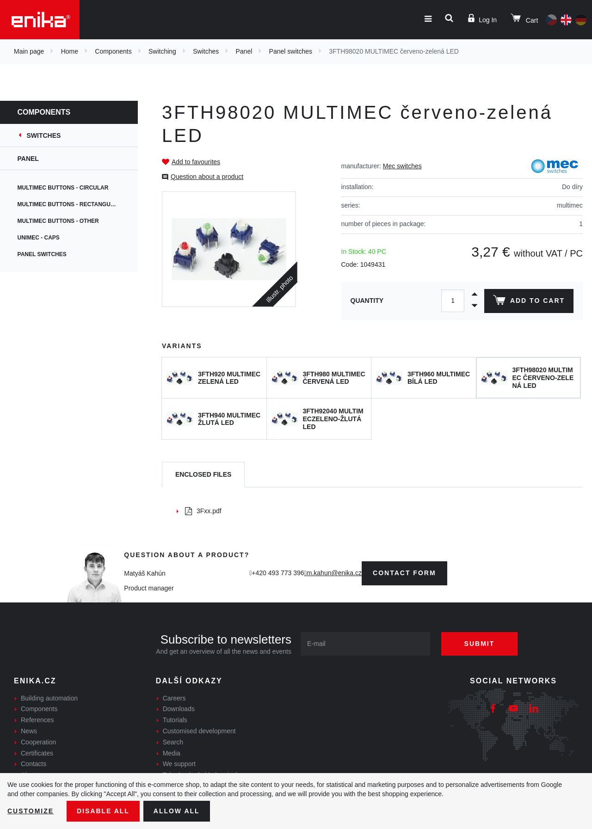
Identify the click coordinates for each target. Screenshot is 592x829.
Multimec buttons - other (59, 221)
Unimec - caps (39, 237)
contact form (404, 573)
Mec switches (402, 166)
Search (173, 742)
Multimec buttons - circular (64, 187)
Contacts (33, 764)
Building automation (49, 698)
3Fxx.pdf (203, 511)
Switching (162, 51)
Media (171, 753)
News (29, 731)
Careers (174, 698)
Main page (29, 51)
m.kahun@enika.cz (334, 573)
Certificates (37, 753)
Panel (244, 51)
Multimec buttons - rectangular (70, 204)
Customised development (199, 731)
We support (179, 764)
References (37, 720)
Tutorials (175, 720)
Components (113, 51)
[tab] (203, 474)
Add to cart (529, 302)
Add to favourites (196, 162)
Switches (206, 51)
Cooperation (38, 742)
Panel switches (290, 51)
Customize (30, 811)
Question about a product (207, 176)
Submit (479, 643)
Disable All (103, 811)
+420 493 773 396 (278, 573)
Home (69, 51)
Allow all (177, 811)
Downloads (179, 708)
